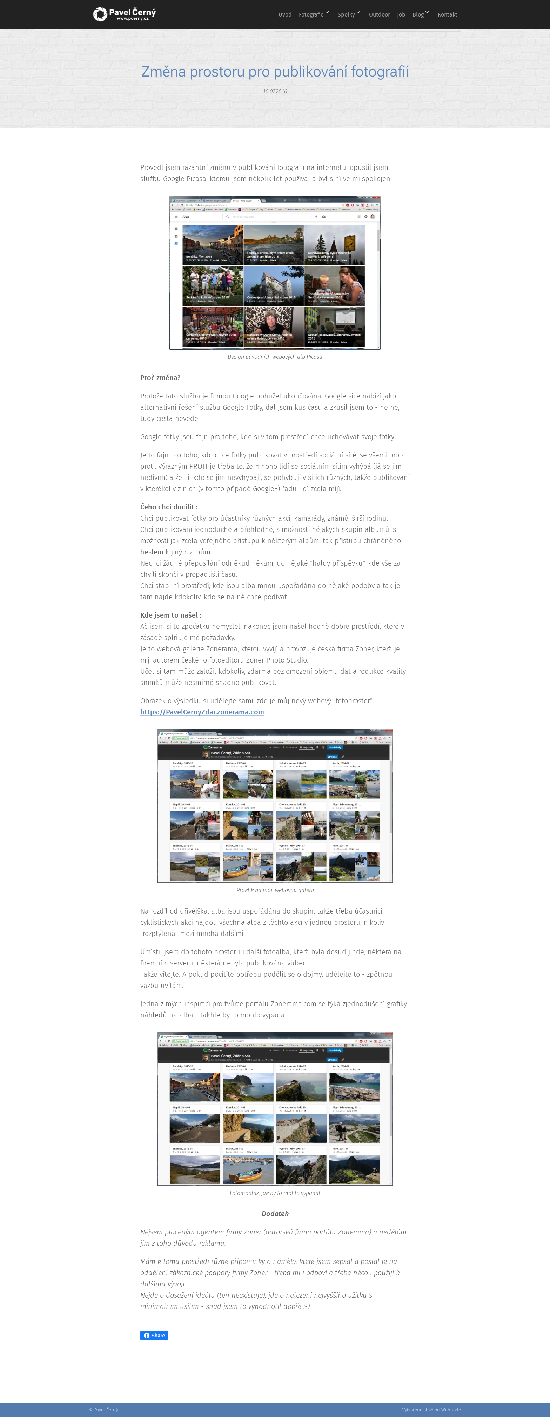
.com (256, 712)
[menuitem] (255, 14)
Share (154, 1335)
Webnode (451, 1409)
